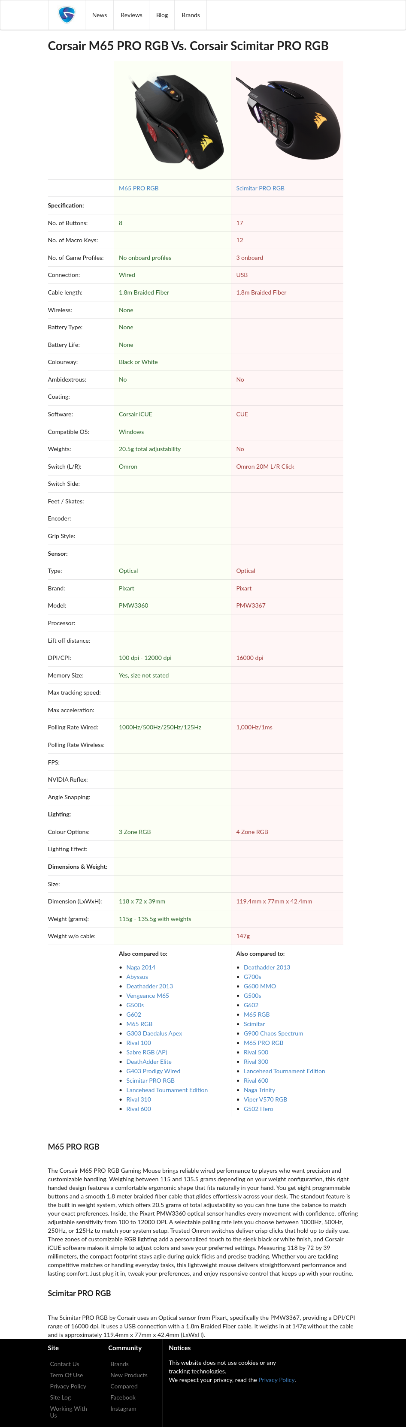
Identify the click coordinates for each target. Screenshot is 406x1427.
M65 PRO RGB (139, 188)
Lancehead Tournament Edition (167, 1089)
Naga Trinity (259, 1089)
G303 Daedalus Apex (154, 1033)
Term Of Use (66, 1375)
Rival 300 (256, 1061)
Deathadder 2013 (150, 986)
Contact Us (64, 1363)
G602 (134, 1014)
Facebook (123, 1397)
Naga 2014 (141, 967)
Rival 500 (256, 1052)
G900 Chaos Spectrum (273, 1033)
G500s (135, 1005)
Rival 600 (139, 1108)
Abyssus (137, 976)
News (99, 14)
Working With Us (68, 1412)
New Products (129, 1375)
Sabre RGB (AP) (147, 1052)
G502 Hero (258, 1108)
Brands (191, 14)
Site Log (60, 1397)
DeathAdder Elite (149, 1061)
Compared (124, 1386)
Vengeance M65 (148, 995)
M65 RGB (140, 1023)
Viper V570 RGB (265, 1099)
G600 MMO (260, 986)
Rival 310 (139, 1099)
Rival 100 (139, 1042)
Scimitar (254, 1023)
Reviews (131, 14)
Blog (162, 14)
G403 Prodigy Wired (154, 1071)
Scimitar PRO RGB (260, 188)
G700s (252, 976)
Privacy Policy (68, 1386)
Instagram (123, 1408)
